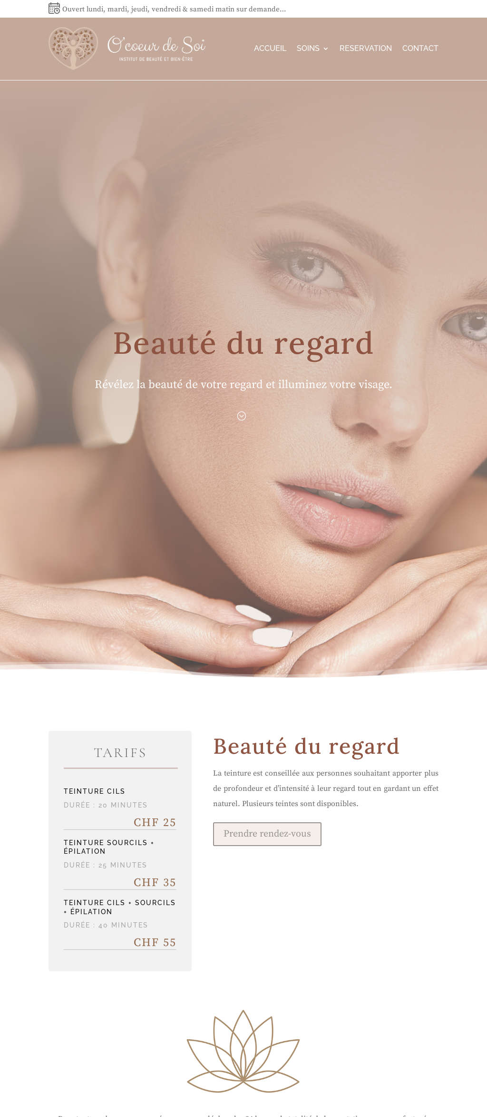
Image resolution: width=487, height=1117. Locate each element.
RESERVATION (366, 48)
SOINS (308, 48)
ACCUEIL (270, 48)
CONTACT (420, 48)
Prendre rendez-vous (267, 834)
